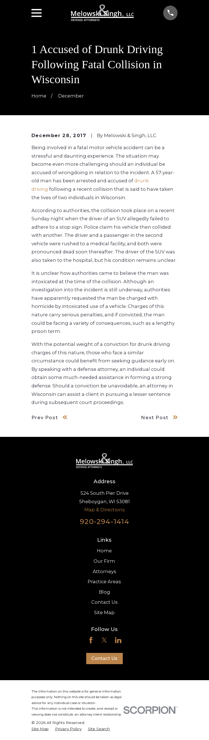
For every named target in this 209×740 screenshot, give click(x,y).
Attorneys (104, 571)
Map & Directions (104, 509)
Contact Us (104, 602)
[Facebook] (91, 640)
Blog (104, 592)
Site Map (104, 612)
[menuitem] (40, 729)
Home (104, 550)
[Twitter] (104, 640)
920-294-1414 (104, 521)
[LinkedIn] (118, 640)
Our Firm (104, 561)
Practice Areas (104, 581)
